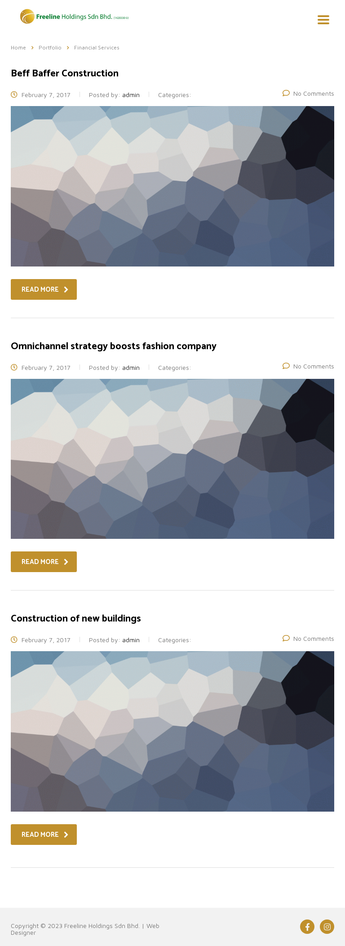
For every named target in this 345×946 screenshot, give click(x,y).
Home (18, 47)
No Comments (308, 93)
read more (45, 289)
